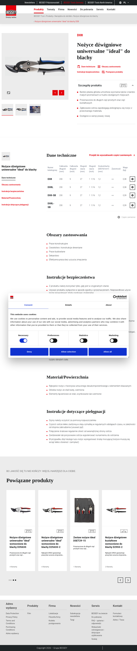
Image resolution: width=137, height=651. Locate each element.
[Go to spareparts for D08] (132, 179)
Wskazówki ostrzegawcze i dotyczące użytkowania (98, 631)
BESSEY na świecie (99, 613)
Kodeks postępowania (54, 622)
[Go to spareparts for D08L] (132, 187)
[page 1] (10, 580)
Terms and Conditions (10, 622)
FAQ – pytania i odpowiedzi (98, 622)
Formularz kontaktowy (118, 614)
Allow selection (68, 352)
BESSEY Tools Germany (73, 2)
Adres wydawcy (12, 633)
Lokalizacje (53, 613)
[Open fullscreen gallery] (8, 92)
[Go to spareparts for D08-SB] (132, 195)
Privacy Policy (11, 617)
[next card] (128, 580)
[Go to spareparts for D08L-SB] (132, 205)
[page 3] (15, 580)
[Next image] (61, 92)
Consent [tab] (28, 305)
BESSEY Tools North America (100, 2)
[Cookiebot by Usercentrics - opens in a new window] (115, 297)
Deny (29, 352)
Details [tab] (68, 305)
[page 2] (13, 580)
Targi (72, 620)
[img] (35, 66)
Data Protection (12, 613)
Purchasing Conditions (10, 628)
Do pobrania (97, 617)
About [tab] (109, 305)
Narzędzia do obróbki (63, 16)
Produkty (49, 16)
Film (29, 613)
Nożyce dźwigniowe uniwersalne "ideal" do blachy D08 (57, 21)
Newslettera (30, 2)
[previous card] (120, 580)
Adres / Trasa (118, 620)
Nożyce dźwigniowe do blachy (85, 16)
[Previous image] (55, 92)
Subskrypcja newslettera (75, 614)
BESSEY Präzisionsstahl (49, 2)
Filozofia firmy (54, 617)
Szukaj (94, 639)
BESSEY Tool (39, 16)
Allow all (108, 352)
